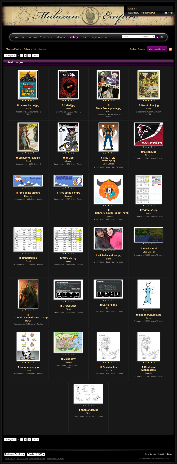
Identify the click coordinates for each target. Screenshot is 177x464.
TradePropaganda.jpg (108, 108)
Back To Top (10, 458)
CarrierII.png (109, 304)
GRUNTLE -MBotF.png (109, 159)
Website (20, 37)
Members (46, 37)
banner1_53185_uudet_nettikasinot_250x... (120, 212)
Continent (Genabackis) (149, 368)
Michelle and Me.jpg (109, 255)
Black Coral (150, 248)
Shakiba (68, 362)
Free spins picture (29, 192)
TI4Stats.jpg (70, 258)
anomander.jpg (90, 410)
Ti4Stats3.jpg (150, 210)
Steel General (108, 164)
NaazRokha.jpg (150, 105)
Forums (32, 37)
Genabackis (110, 367)
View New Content (157, 49)
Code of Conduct (137, 49)
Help (168, 12)
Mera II (28, 321)
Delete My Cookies (37, 458)
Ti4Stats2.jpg (29, 258)
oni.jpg (69, 157)
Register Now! (147, 12)
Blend (28, 109)
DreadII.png (69, 306)
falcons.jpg (149, 151)
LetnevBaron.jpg (29, 105)
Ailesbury (68, 161)
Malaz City (70, 359)
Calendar (60, 37)
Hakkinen (28, 196)
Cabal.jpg (69, 105)
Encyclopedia (98, 37)
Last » (35, 55)
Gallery (73, 37)
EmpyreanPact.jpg (29, 157)
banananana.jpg (29, 367)
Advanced (161, 37)
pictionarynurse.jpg (149, 314)
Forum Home (22, 458)
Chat (84, 37)
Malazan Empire (13, 49)
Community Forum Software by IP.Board (155, 458)
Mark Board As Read (55, 458)
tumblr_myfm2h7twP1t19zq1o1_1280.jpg (39, 317)
